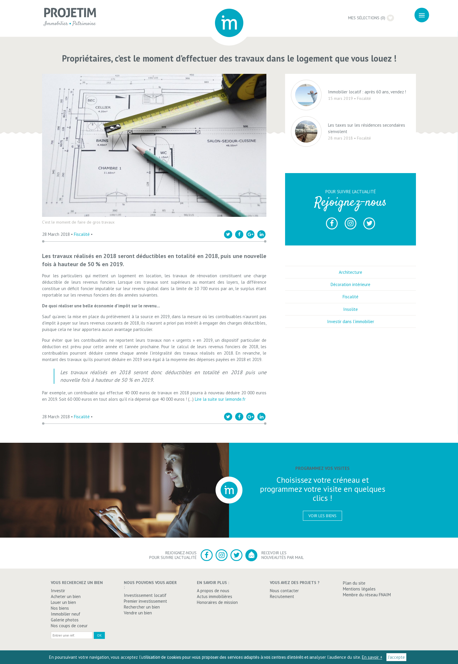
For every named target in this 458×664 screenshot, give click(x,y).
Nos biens (60, 608)
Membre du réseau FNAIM (367, 594)
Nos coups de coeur (69, 625)
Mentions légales (359, 589)
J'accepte (396, 657)
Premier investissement (145, 601)
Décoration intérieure (350, 288)
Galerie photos (65, 620)
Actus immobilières (214, 596)
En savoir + (372, 657)
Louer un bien (63, 602)
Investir (58, 590)
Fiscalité (82, 234)
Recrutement (282, 596)
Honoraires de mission (217, 602)
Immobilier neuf (65, 614)
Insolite (350, 313)
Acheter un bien (66, 596)
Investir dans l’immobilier (350, 325)
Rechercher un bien (142, 607)
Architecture (350, 276)
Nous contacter (284, 590)
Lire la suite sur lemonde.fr (220, 399)
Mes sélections (372, 17)
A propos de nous (213, 590)
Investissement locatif (145, 595)
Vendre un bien (138, 613)
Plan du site (354, 583)
